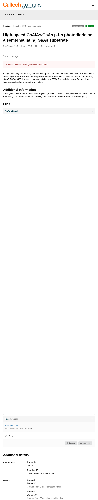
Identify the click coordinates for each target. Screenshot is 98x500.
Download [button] (85, 443)
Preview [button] (71, 443)
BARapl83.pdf (11, 426)
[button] (49, 111)
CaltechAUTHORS (14, 14)
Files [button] (49, 419)
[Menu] (93, 5)
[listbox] (19, 56)
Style (5, 56)
